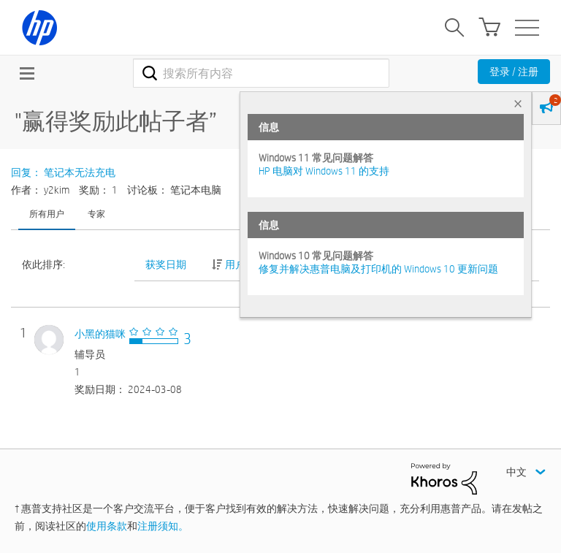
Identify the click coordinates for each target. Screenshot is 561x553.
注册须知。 (162, 526)
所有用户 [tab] (46, 213)
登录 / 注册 (513, 71)
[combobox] (261, 73)
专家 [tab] (96, 213)
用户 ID (240, 264)
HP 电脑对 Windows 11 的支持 (324, 171)
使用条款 (106, 526)
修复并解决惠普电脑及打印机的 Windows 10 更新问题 (378, 268)
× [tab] (518, 103)
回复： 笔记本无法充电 (63, 172)
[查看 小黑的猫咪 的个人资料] (100, 333)
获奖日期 (165, 264)
